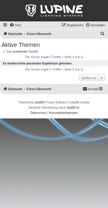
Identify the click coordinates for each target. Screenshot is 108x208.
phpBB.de (73, 107)
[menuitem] (15, 25)
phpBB (39, 102)
